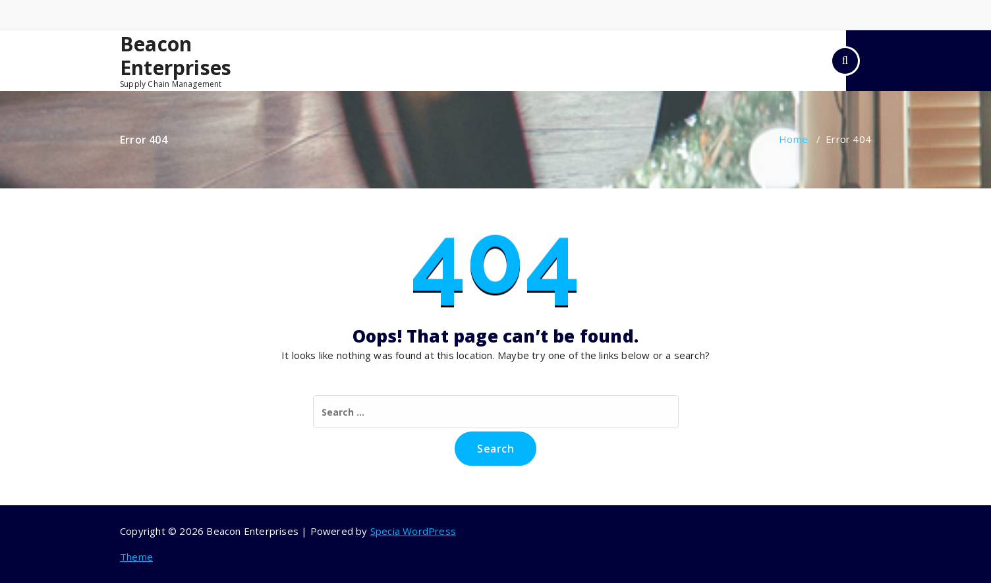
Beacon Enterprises (175, 56)
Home (793, 139)
